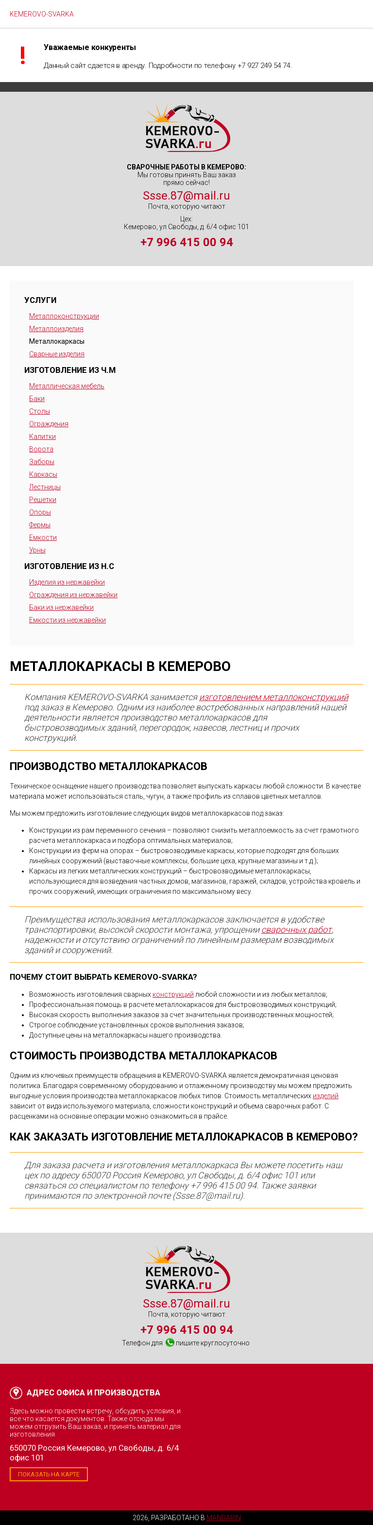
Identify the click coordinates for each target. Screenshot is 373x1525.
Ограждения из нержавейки (73, 595)
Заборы (41, 462)
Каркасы (43, 474)
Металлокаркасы (57, 341)
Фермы (40, 525)
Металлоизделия (56, 329)
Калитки (42, 436)
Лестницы (45, 487)
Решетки (42, 499)
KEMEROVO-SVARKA (42, 14)
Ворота (41, 449)
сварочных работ (296, 929)
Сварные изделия (57, 354)
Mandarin (223, 1518)
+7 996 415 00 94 (186, 242)
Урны (37, 550)
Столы (39, 411)
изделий (326, 1096)
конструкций (173, 994)
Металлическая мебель (66, 386)
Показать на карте (49, 1474)
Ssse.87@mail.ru (186, 195)
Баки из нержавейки (61, 607)
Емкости (43, 537)
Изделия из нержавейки (67, 582)
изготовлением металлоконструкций (273, 697)
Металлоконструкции (64, 316)
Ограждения (48, 424)
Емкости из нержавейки (67, 620)
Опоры (40, 512)
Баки (37, 398)
